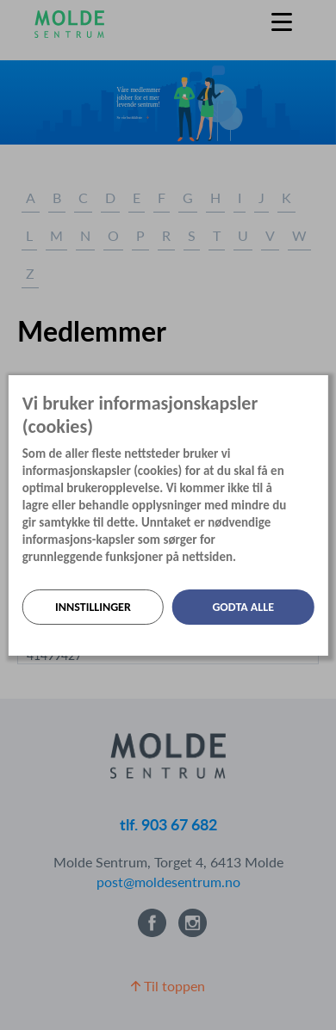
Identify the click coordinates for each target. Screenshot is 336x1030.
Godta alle (243, 607)
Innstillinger (93, 607)
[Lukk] (322, 388)
